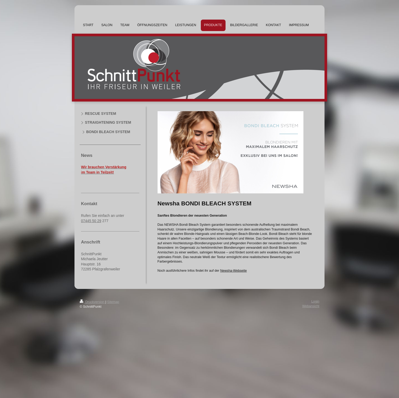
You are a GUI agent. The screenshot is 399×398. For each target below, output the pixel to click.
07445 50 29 (91, 221)
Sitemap (113, 302)
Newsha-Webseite (233, 270)
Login (315, 301)
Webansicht (310, 306)
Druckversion (92, 302)
